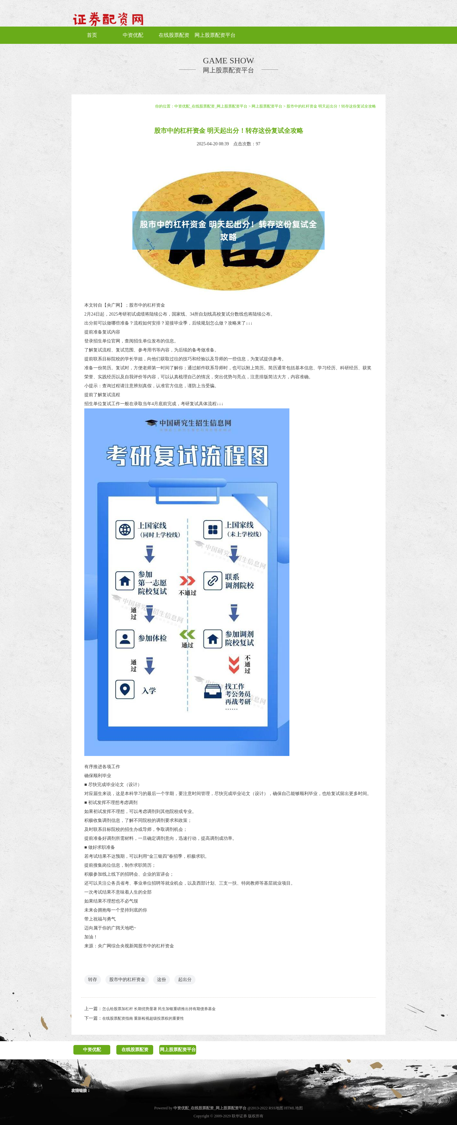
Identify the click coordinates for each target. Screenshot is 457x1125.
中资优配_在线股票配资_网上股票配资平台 (210, 106)
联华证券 (239, 1116)
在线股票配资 (174, 35)
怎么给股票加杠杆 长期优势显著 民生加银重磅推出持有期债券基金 (159, 1009)
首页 (92, 35)
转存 (92, 979)
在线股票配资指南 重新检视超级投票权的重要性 (143, 1018)
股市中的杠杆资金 (127, 979)
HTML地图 (293, 1108)
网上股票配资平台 (215, 35)
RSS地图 (276, 1108)
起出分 (185, 979)
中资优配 (133, 35)
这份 (161, 979)
